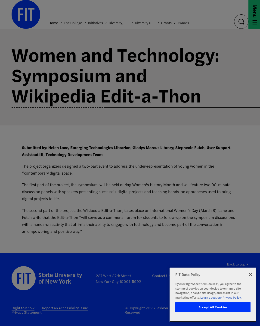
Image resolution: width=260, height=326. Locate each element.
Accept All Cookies (212, 307)
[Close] (250, 274)
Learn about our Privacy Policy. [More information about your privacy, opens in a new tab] (220, 297)
